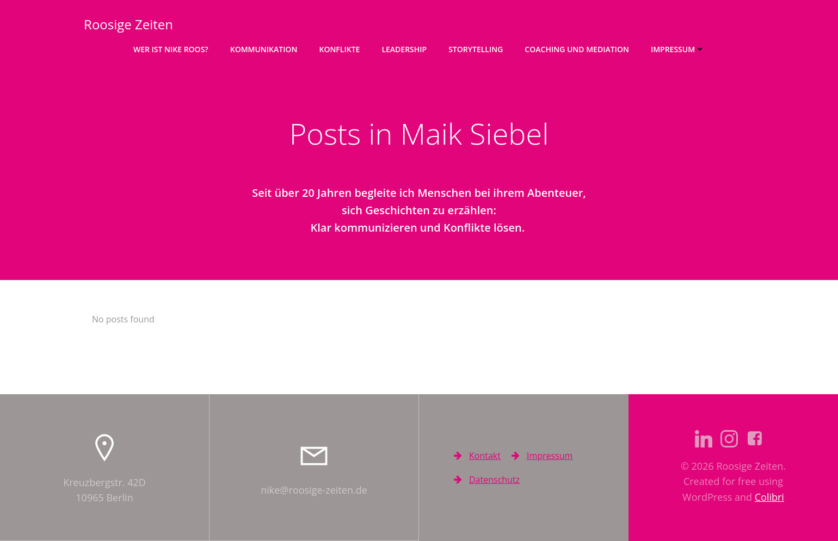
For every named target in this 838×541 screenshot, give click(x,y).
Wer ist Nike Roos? (170, 49)
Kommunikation (264, 49)
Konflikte (339, 49)
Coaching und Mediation (577, 49)
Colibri (769, 496)
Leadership (404, 49)
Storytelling (475, 49)
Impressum (678, 49)
